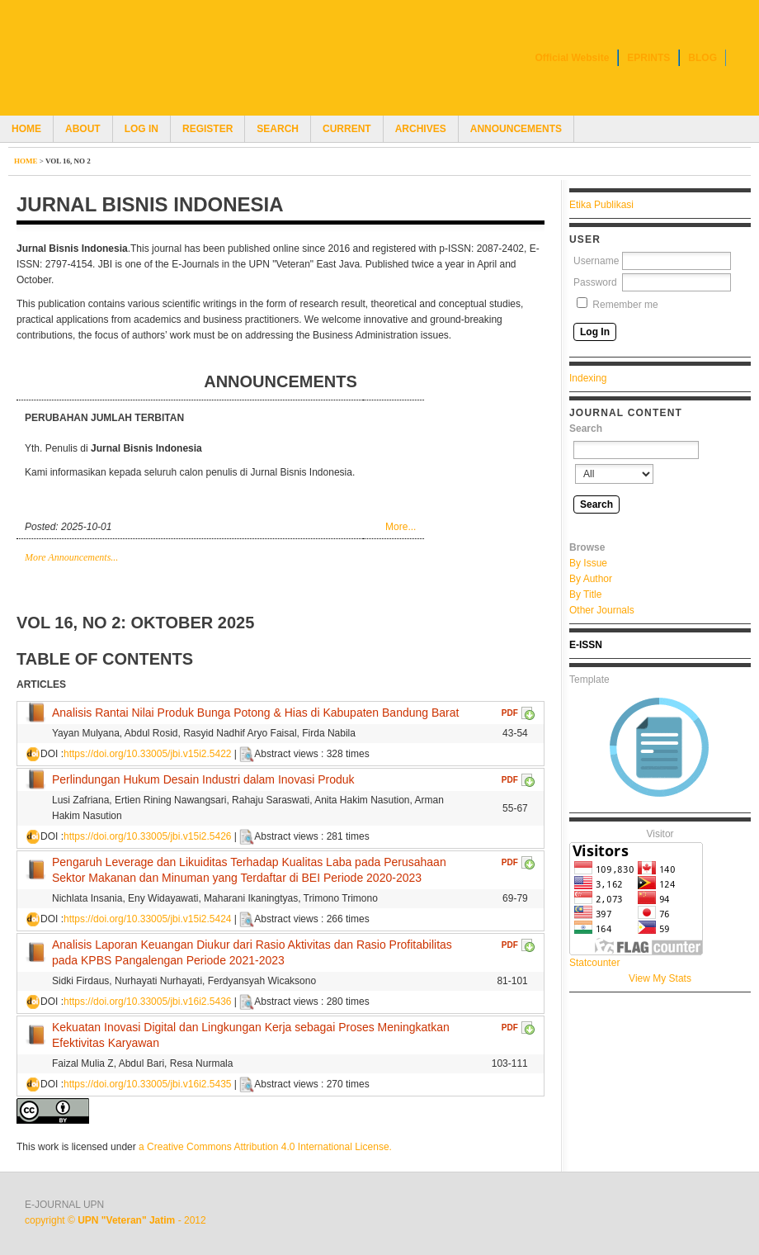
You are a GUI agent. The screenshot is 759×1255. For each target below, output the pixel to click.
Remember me (625, 304)
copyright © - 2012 (115, 1220)
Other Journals (601, 610)
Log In (141, 129)
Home (26, 129)
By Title (585, 594)
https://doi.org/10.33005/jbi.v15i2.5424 (147, 919)
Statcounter (594, 962)
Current (347, 129)
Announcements (516, 129)
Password (595, 282)
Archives (420, 129)
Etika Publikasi (601, 205)
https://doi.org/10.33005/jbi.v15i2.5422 (147, 754)
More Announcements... (71, 557)
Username (596, 261)
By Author (590, 579)
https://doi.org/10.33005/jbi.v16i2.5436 (147, 1001)
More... (400, 527)
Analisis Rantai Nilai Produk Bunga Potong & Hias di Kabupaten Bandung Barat (255, 712)
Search (278, 129)
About (83, 129)
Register (207, 129)
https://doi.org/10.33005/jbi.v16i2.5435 (147, 1084)
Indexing (587, 378)
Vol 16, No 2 (68, 161)
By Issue (588, 563)
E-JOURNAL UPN (64, 1204)
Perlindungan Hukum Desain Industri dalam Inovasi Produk (203, 779)
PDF (510, 712)
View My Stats (660, 978)
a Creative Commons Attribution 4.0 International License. (265, 1147)
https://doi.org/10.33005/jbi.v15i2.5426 (147, 836)
